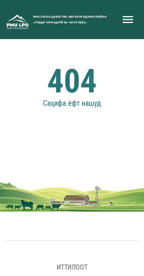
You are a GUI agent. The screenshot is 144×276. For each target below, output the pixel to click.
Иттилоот (72, 267)
